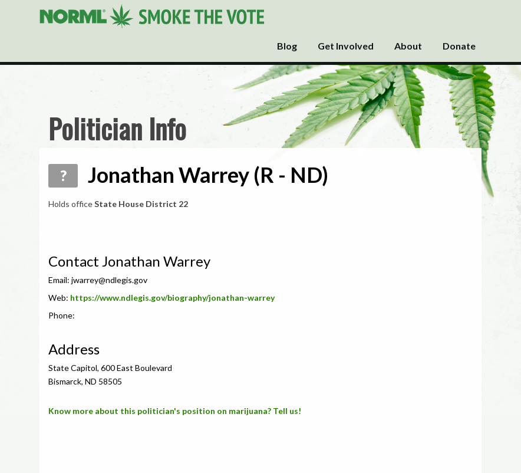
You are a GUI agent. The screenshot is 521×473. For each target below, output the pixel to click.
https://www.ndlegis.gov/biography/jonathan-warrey (172, 298)
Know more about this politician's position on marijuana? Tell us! (174, 411)
